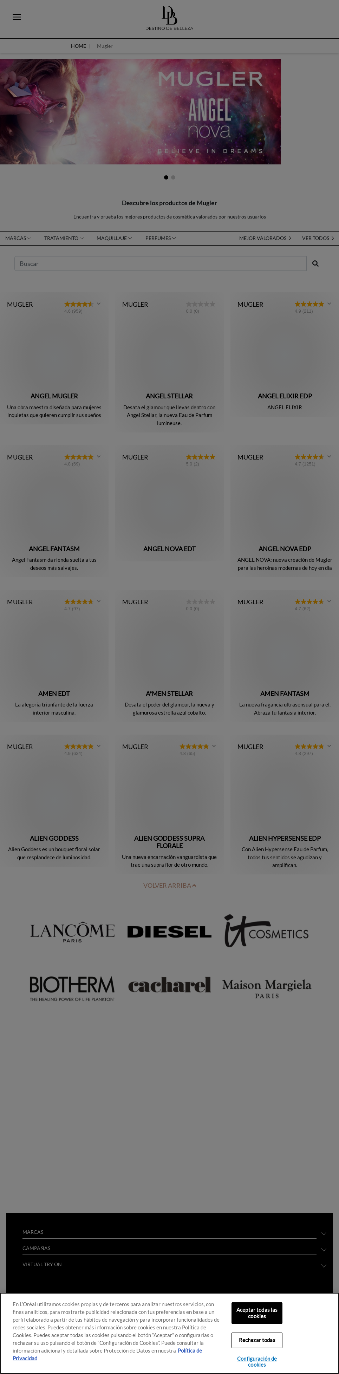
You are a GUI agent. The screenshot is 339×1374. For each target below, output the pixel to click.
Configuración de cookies (257, 1362)
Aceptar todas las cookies (257, 1313)
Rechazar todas (257, 1340)
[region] (169, 1333)
